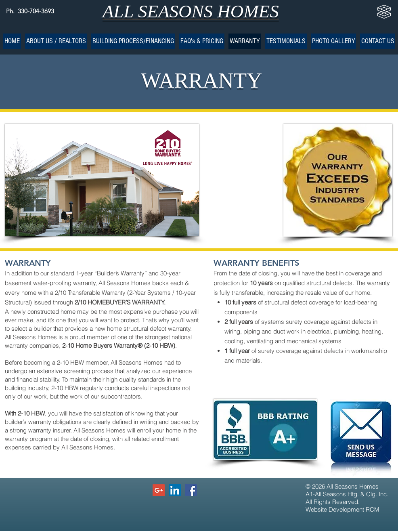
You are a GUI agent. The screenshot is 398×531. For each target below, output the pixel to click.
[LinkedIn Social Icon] (175, 490)
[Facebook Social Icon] (191, 490)
